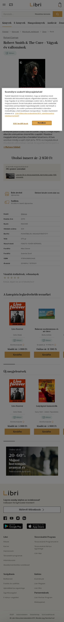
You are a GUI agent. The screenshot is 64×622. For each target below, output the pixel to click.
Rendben (42, 123)
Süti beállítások (20, 124)
